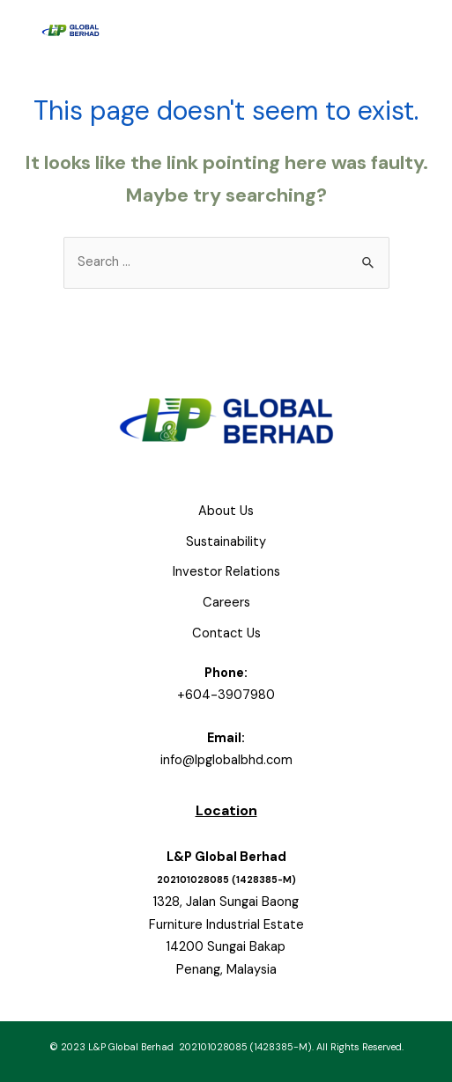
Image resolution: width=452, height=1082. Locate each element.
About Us (226, 511)
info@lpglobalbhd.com (226, 760)
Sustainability (226, 542)
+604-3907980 (226, 695)
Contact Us (226, 633)
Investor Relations (226, 571)
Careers (226, 602)
